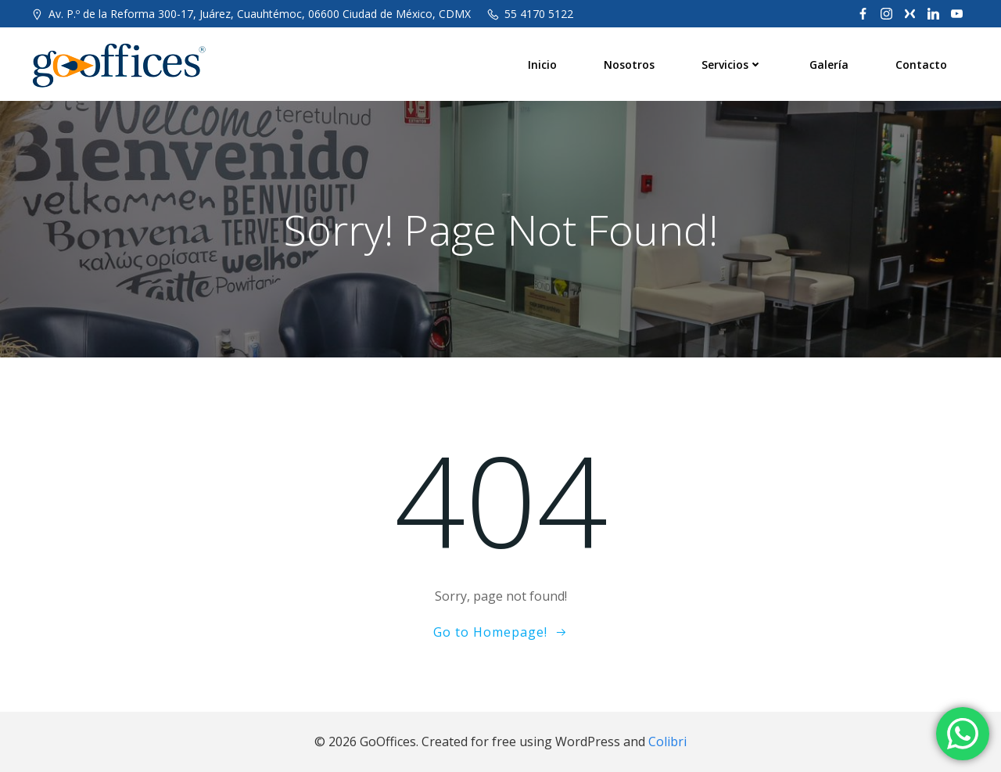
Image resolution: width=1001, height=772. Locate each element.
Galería (829, 64)
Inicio (542, 64)
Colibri (667, 741)
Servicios (731, 64)
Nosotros (629, 64)
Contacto (921, 64)
